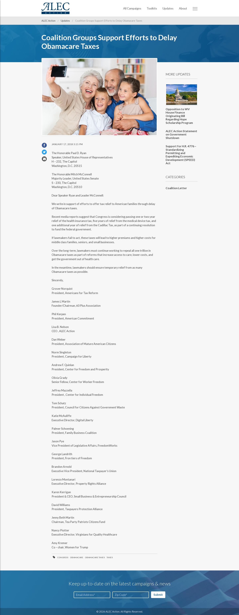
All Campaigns (132, 8)
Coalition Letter (176, 188)
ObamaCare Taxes (95, 557)
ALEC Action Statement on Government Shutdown (181, 134)
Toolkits (152, 8)
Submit (158, 594)
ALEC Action (48, 20)
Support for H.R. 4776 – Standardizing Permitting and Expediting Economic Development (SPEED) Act (181, 154)
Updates (167, 8)
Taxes (110, 557)
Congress (62, 557)
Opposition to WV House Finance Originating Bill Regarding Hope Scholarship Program (179, 115)
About (183, 8)
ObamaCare (76, 557)
